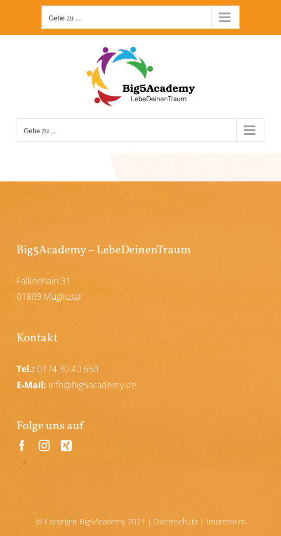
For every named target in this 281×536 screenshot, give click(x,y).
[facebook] (22, 445)
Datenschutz (176, 521)
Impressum (226, 521)
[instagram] (44, 445)
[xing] (66, 445)
